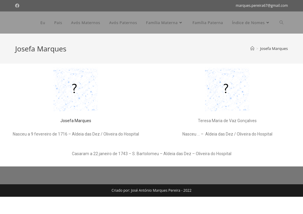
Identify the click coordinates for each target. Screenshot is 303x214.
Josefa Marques (75, 120)
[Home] (252, 48)
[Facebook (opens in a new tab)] (18, 6)
